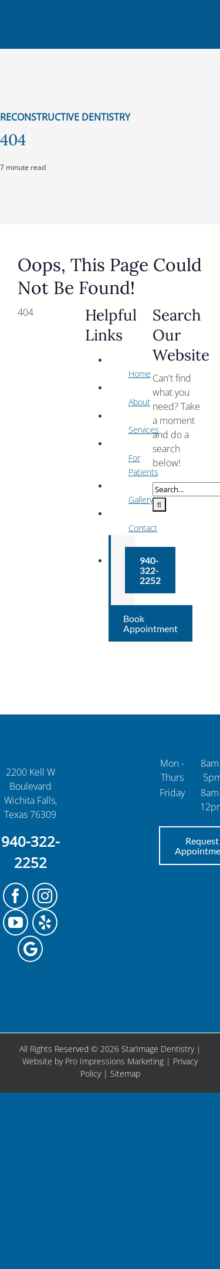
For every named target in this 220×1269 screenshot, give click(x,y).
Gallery (140, 499)
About (139, 402)
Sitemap (125, 1073)
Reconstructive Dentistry (65, 117)
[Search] (159, 504)
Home (139, 373)
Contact (142, 527)
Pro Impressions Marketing (114, 1061)
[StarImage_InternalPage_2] (110, 10)
